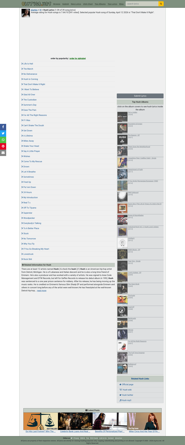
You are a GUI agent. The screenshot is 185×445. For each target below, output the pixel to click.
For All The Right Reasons (34, 115)
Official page (126, 384)
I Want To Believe (30, 89)
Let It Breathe (28, 172)
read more (41, 290)
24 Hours (26, 192)
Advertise (118, 438)
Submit (65, 4)
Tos (87, 438)
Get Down (26, 130)
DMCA (82, 438)
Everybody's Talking (31, 223)
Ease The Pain (28, 110)
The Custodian (29, 100)
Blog (121, 4)
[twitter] (71, 438)
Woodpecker (28, 218)
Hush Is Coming (29, 79)
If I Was (25, 120)
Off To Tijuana (28, 208)
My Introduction (29, 197)
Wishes (25, 156)
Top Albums (100, 4)
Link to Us (103, 438)
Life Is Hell (27, 64)
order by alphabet (78, 58)
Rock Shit (26, 259)
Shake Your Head (30, 146)
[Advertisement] (92, 37)
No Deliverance (29, 74)
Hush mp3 (125, 400)
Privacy (76, 438)
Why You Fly (27, 244)
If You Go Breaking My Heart (35, 249)
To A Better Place (30, 228)
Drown (25, 166)
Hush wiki (125, 390)
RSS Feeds (94, 438)
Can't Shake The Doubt (32, 125)
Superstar (26, 213)
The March (27, 69)
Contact (111, 438)
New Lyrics (76, 4)
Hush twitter (126, 395)
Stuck (25, 233)
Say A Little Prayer (30, 151)
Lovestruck (27, 254)
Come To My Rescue (31, 161)
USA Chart (88, 4)
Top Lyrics (112, 4)
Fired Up (26, 182)
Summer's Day (28, 105)
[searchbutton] (161, 3)
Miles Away (27, 141)
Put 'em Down (28, 187)
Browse (56, 4)
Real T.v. (26, 202)
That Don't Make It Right (33, 84)
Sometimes (27, 177)
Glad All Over (28, 94)
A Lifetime (27, 136)
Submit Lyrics (140, 96)
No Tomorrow (28, 238)
